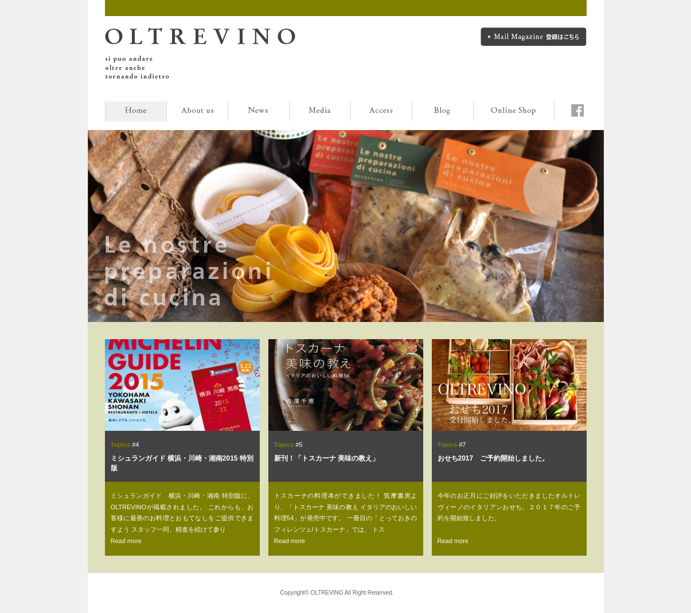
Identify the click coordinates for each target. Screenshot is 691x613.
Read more (126, 540)
